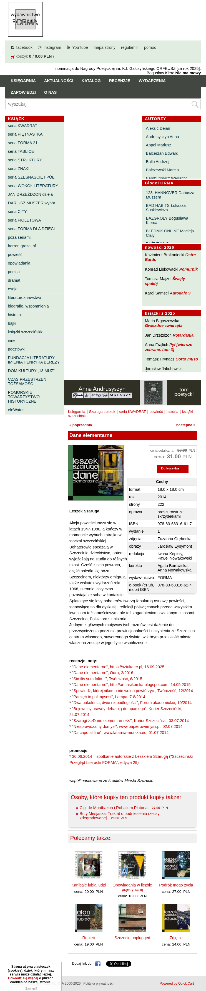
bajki (12, 323)
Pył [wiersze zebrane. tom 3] (168, 347)
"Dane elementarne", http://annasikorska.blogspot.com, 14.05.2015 (131, 684)
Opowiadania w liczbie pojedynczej (132, 887)
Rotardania (183, 335)
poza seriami (19, 237)
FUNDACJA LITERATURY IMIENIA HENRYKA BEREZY (34, 359)
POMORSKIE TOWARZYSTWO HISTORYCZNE (24, 396)
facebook (24, 47)
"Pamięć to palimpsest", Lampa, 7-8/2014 (108, 697)
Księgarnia (23, 80)
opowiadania (19, 263)
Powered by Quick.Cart (177, 983)
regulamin (130, 47)
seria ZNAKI (19, 168)
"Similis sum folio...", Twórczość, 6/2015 (107, 679)
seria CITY (17, 211)
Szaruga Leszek (102, 412)
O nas (50, 92)
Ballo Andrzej (157, 161)
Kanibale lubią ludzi (88, 885)
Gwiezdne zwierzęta (163, 325)
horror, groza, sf (22, 246)
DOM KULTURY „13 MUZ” (31, 371)
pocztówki (17, 349)
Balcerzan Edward (162, 153)
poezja (14, 272)
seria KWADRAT (22, 125)
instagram (52, 47)
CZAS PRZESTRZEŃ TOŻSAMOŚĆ (27, 381)
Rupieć (88, 938)
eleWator (16, 410)
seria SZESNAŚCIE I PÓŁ (31, 177)
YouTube (80, 47)
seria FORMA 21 (22, 143)
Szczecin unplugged (132, 938)
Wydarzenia (152, 80)
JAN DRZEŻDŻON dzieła (30, 194)
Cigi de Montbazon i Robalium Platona (114, 807)
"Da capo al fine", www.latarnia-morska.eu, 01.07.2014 (120, 732)
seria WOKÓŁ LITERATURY (33, 186)
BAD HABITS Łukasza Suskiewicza (166, 207)
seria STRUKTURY (25, 160)
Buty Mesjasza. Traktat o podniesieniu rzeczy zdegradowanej (120, 815)
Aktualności (58, 80)
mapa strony (104, 47)
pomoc (150, 47)
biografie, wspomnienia (28, 306)
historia (14, 314)
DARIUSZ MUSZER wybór (31, 203)
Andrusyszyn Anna (162, 136)
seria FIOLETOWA (24, 220)
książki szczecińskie (26, 332)
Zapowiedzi (23, 92)
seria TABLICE (21, 151)
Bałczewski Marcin (162, 170)
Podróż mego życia (176, 885)
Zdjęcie (176, 938)
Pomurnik (188, 269)
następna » (185, 425)
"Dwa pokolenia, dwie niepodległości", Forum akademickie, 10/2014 (132, 702)
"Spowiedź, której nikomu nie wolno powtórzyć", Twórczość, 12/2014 (132, 690)
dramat (14, 280)
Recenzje (119, 80)
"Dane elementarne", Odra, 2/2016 (102, 672)
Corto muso (186, 359)
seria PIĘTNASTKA (25, 134)
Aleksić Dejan (158, 128)
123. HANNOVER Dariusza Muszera (170, 194)
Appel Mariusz (158, 145)
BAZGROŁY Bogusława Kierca (167, 220)
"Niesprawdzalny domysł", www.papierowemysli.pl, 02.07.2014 (127, 726)
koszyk (22, 56)
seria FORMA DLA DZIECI (31, 229)
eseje (12, 289)
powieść (15, 254)
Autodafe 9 (180, 293)
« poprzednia (80, 425)
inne (12, 340)
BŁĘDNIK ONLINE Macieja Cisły (170, 233)
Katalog (91, 80)
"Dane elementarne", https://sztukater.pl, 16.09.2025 (118, 667)
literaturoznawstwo (24, 297)
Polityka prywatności (98, 983)
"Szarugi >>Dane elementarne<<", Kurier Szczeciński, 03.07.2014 (130, 720)
